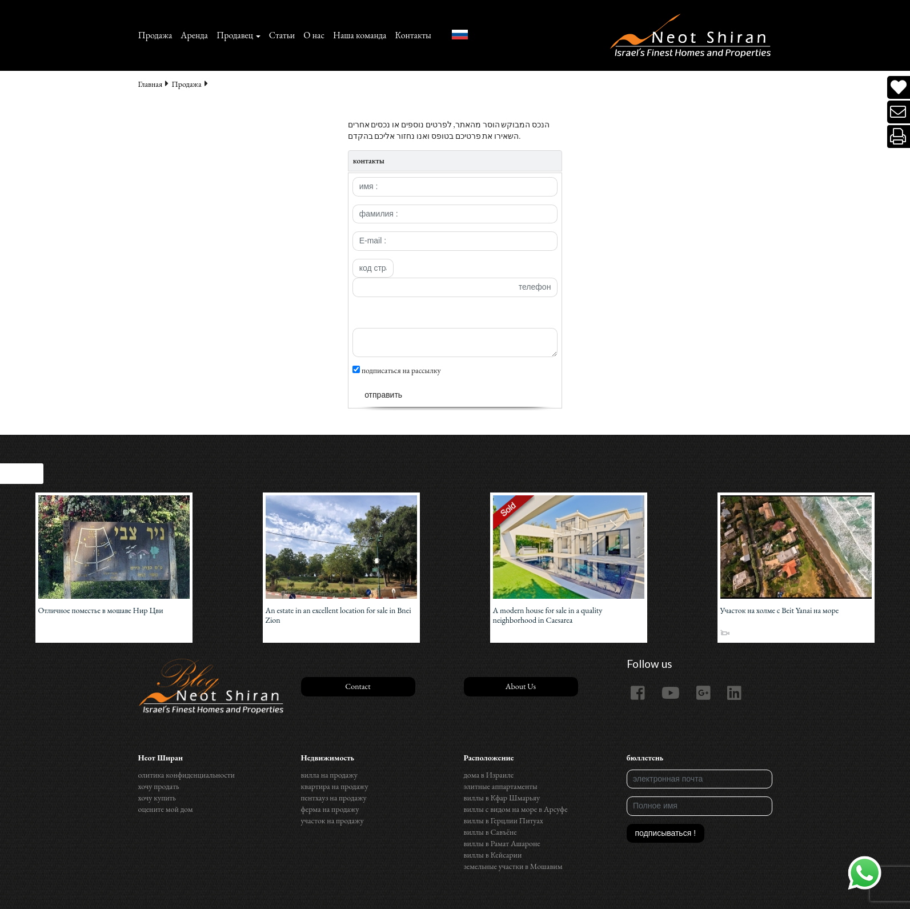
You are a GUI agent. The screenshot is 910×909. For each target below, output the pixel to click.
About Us (521, 686)
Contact (357, 686)
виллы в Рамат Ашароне (502, 843)
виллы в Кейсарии (493, 855)
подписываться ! (665, 833)
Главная (150, 84)
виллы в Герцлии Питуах (503, 820)
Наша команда (359, 35)
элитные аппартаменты (501, 786)
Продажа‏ (155, 35)
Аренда (194, 35)
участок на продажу (332, 820)
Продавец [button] (235, 35)
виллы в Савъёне (490, 832)
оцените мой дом (165, 809)
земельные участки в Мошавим (513, 866)
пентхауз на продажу (334, 797)
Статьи (282, 35)
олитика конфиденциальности (186, 775)
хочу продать (158, 786)
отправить (383, 394)
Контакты (413, 35)
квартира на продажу (334, 786)
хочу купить (157, 797)
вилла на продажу (329, 775)
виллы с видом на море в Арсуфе (516, 809)
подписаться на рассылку (396, 370)
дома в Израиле (489, 775)
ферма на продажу (330, 809)
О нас (313, 35)
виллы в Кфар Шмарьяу (502, 797)
